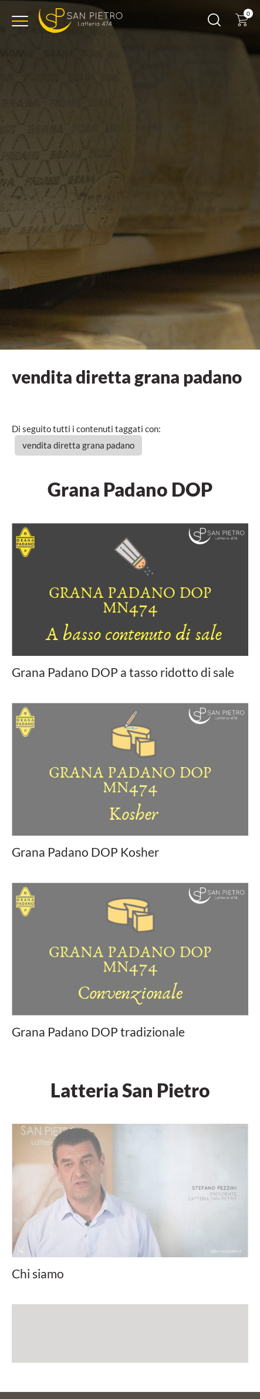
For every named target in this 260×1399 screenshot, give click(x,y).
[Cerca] (214, 22)
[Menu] (20, 21)
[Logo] (80, 21)
